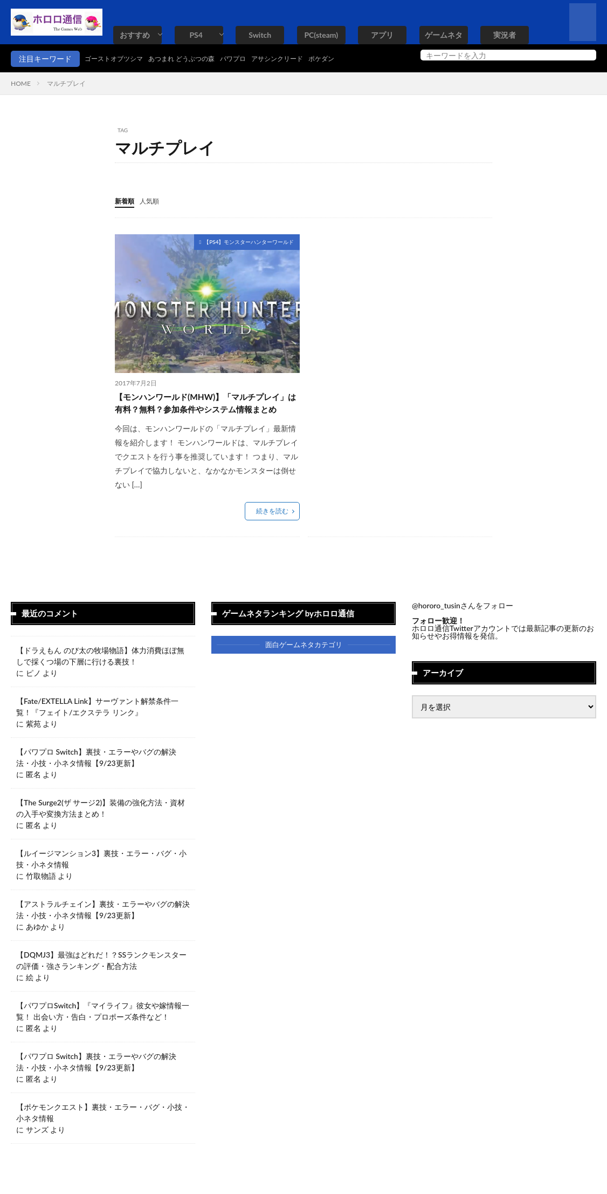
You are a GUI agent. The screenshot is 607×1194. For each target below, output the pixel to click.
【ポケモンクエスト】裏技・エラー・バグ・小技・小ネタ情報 (103, 1130)
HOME (21, 83)
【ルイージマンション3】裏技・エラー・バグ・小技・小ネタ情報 (101, 876)
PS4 (195, 34)
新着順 (126, 200)
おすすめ (135, 34)
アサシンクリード (306, 58)
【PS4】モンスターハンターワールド (249, 241)
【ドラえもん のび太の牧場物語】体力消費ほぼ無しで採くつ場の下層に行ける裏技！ (100, 673)
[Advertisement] (398, 309)
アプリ (382, 34)
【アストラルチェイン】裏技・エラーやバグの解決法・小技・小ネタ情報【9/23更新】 (103, 927)
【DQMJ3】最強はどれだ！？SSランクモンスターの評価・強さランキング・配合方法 (101, 978)
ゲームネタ (444, 34)
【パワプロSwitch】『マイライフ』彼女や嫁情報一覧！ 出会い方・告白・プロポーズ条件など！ (102, 1029)
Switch (260, 34)
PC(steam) (321, 34)
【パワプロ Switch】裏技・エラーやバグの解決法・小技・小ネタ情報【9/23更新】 (96, 775)
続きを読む (272, 529)
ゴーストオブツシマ (119, 58)
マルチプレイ (66, 83)
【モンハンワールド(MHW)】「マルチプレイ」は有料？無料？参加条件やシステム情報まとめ (207, 411)
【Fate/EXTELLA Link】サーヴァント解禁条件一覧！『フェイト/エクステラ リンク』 (97, 724)
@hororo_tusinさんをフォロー (462, 623)
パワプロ (255, 58)
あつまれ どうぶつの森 (197, 58)
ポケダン (357, 58)
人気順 (154, 200)
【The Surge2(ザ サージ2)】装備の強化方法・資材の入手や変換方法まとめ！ (100, 826)
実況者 (504, 34)
